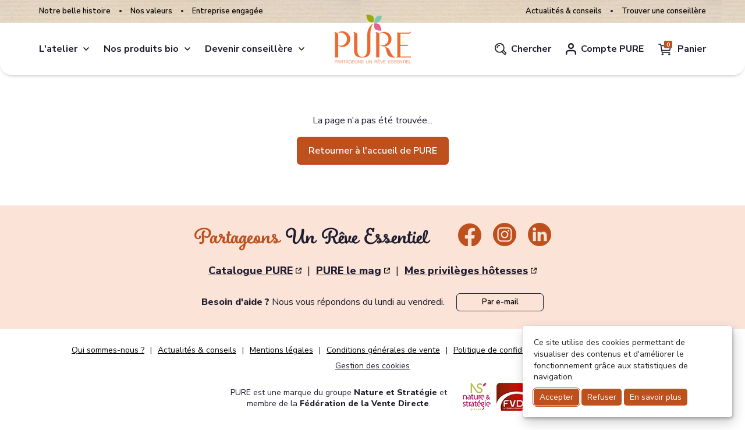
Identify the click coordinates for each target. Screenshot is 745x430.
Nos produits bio (141, 48)
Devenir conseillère (249, 48)
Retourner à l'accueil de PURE (372, 150)
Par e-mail (500, 302)
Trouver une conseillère (664, 11)
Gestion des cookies (372, 365)
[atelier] (86, 49)
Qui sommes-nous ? (108, 350)
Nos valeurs (151, 11)
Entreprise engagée (227, 11)
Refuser (601, 397)
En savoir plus (656, 397)
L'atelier (58, 48)
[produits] (187, 49)
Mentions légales (281, 350)
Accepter (556, 397)
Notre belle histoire (75, 11)
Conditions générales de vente (383, 350)
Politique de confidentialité (502, 350)
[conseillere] (301, 49)
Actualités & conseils (564, 11)
